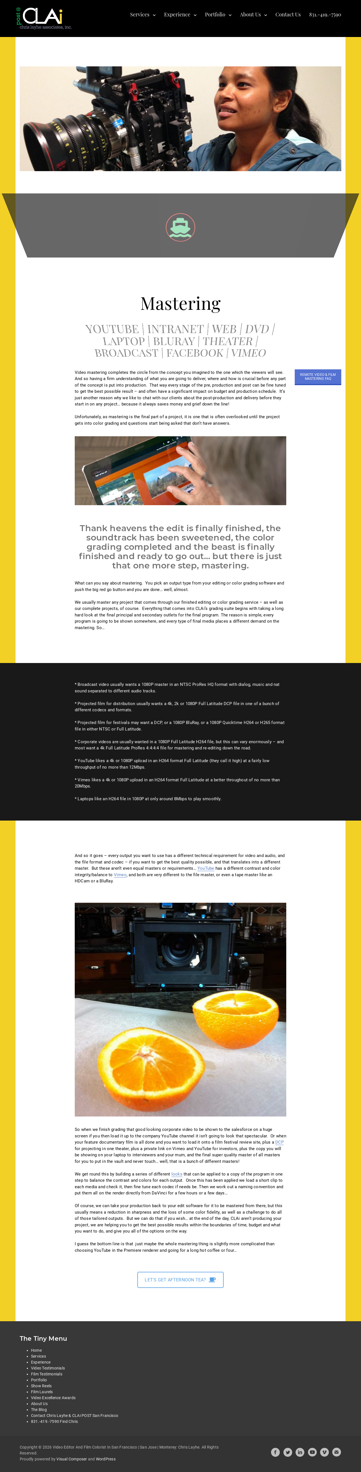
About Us (250, 14)
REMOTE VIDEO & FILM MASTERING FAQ (318, 377)
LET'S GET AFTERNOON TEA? (180, 1280)
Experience (177, 14)
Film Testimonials (46, 1374)
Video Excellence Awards (53, 1397)
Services (139, 14)
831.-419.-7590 (325, 14)
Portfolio (215, 14)
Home (36, 1350)
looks (176, 1174)
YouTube (205, 868)
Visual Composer (71, 1459)
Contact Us (288, 14)
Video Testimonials (48, 1368)
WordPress (106, 1459)
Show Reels (41, 1386)
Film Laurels (42, 1392)
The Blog (39, 1409)
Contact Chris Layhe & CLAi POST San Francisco (74, 1415)
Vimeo (120, 874)
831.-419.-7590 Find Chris (54, 1421)
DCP (279, 1142)
